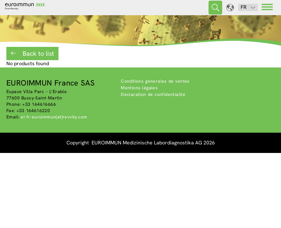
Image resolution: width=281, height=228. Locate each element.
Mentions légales (139, 88)
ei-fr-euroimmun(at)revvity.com (54, 117)
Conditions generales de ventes (155, 81)
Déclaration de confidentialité (153, 94)
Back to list (37, 53)
